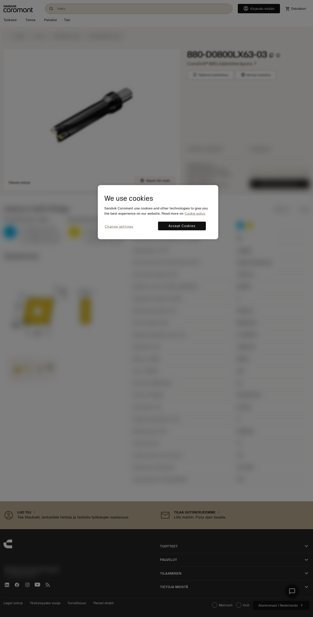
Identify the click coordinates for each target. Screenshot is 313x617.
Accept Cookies (181, 226)
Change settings (119, 226)
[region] (158, 212)
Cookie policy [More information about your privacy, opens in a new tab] (195, 213)
